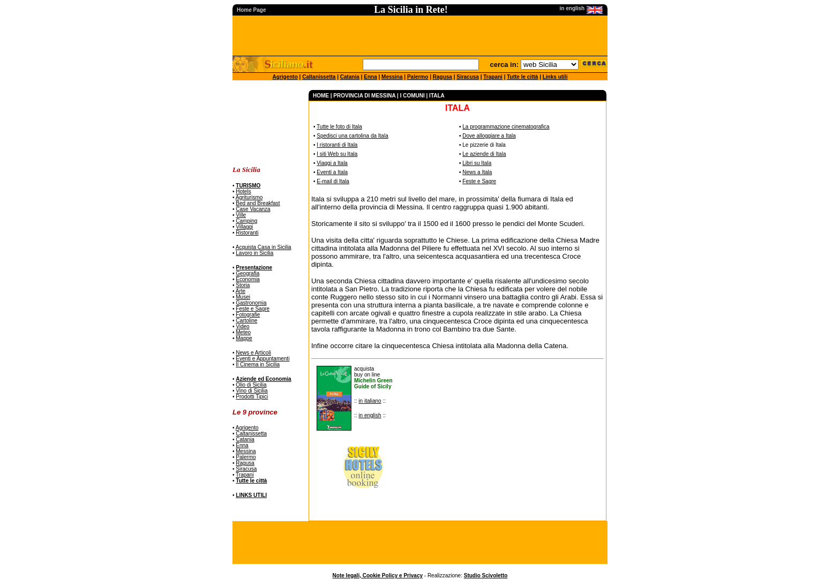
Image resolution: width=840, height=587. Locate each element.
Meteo (243, 332)
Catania (349, 77)
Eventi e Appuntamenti (262, 359)
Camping (246, 221)
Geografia (247, 273)
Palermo (417, 77)
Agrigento (285, 77)
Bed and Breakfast (258, 203)
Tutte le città (522, 77)
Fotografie (248, 315)
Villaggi (244, 227)
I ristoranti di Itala (337, 145)
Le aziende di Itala (484, 154)
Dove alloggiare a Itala (489, 136)
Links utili (555, 77)
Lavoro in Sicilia (254, 253)
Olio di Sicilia (251, 385)
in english (369, 415)
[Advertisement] (265, 123)
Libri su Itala (476, 163)
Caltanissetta (318, 77)
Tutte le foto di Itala (339, 127)
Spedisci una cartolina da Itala (352, 136)
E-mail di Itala (333, 181)
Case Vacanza (253, 209)
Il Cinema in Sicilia (258, 364)
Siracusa (467, 77)
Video (242, 326)
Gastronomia (251, 303)
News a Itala (477, 172)
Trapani (492, 77)
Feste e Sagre (252, 309)
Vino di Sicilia (251, 391)
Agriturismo (249, 197)
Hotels (243, 191)
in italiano (369, 401)
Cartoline (246, 320)
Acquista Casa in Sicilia (263, 247)
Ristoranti (247, 233)
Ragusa (442, 77)
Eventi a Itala (332, 172)
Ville (241, 215)
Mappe (244, 338)
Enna (370, 77)
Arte (240, 291)
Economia (247, 279)
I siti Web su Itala (337, 154)
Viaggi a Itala (332, 163)
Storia (243, 285)
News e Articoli (253, 353)
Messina (391, 77)
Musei (243, 297)
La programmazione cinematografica (505, 127)
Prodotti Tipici (252, 397)
